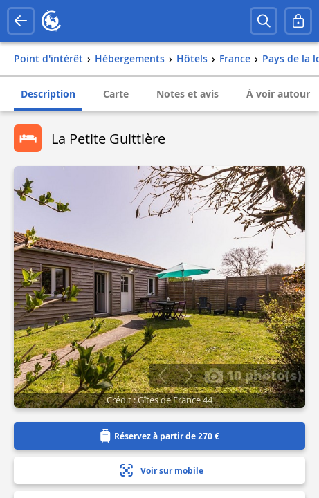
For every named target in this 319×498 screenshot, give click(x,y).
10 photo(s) (253, 375)
